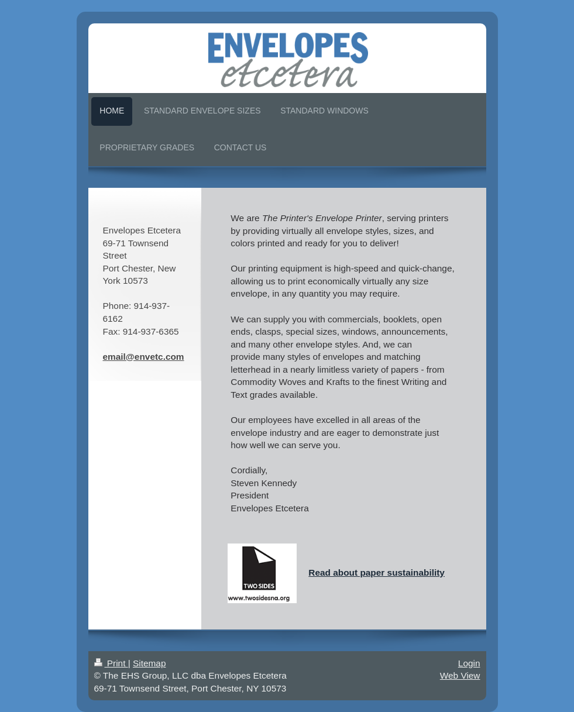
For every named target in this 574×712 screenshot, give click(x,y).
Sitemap (149, 663)
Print (111, 663)
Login (469, 663)
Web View (460, 675)
